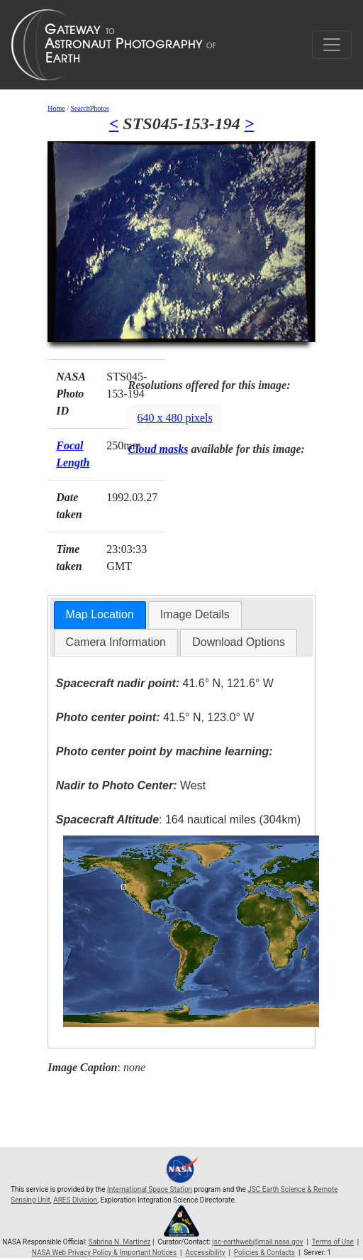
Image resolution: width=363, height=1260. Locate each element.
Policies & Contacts (264, 1252)
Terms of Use (333, 1242)
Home (56, 108)
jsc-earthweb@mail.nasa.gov (257, 1242)
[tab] (100, 615)
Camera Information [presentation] (116, 642)
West (131, 785)
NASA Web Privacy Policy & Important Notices (104, 1252)
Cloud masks (158, 449)
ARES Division (75, 1200)
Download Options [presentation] (238, 642)
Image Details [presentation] (195, 614)
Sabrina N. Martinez (120, 1242)
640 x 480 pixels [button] (174, 418)
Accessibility (205, 1252)
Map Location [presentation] (100, 614)
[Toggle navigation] (332, 45)
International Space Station (149, 1189)
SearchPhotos (89, 108)
